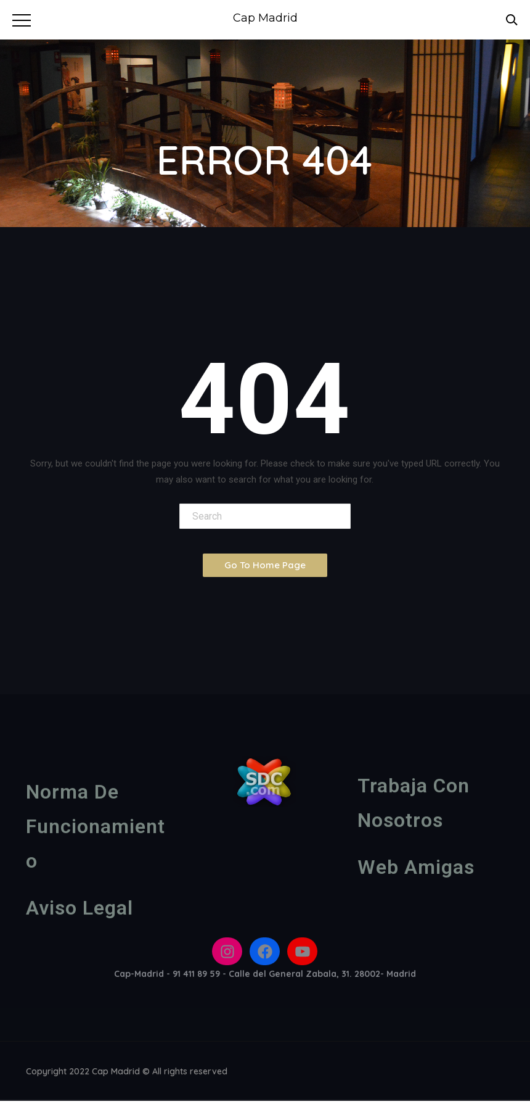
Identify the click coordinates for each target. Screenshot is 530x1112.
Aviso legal (79, 911)
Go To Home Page (265, 565)
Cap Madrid (265, 18)
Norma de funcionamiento (95, 829)
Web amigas (416, 870)
